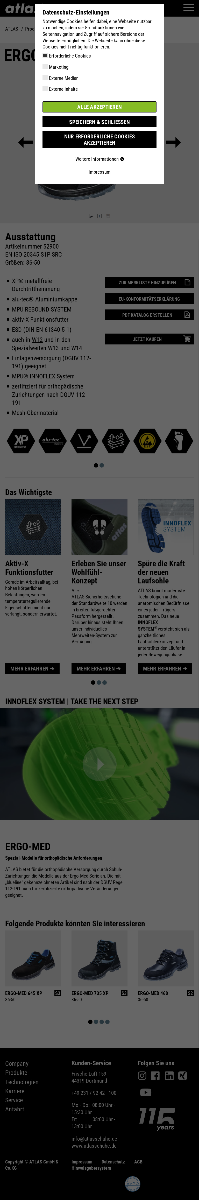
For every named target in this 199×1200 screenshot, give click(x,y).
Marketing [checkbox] (58, 67)
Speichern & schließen (99, 121)
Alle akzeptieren (99, 107)
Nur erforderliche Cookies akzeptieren (99, 135)
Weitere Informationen (99, 152)
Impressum (99, 164)
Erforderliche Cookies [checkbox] (70, 56)
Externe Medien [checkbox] (64, 78)
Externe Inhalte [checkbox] (63, 89)
